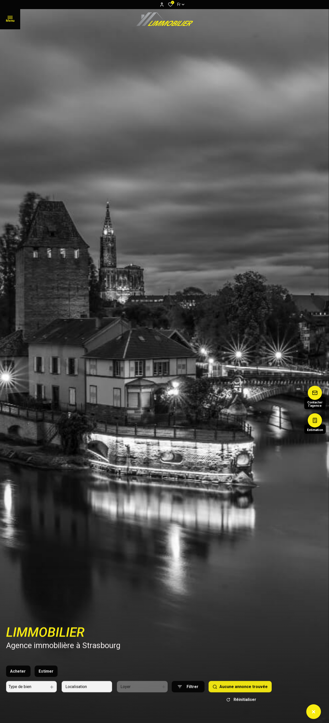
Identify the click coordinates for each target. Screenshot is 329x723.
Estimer (46, 678)
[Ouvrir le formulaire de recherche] (188, 694)
